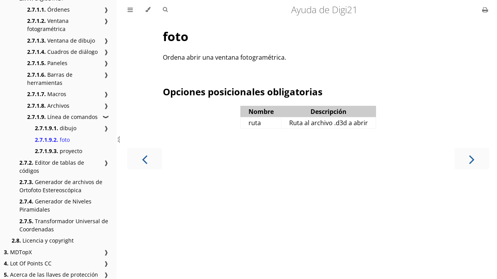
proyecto (58, 151)
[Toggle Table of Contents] (130, 9)
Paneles (47, 63)
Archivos (48, 105)
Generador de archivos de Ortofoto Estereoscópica (60, 186)
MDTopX (18, 252)
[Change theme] (148, 9)
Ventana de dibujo (61, 40)
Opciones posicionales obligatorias (243, 91)
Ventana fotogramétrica (48, 25)
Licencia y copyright (43, 240)
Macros (46, 94)
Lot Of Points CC (28, 263)
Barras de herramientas (49, 78)
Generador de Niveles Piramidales (55, 205)
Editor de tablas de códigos (51, 166)
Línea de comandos (62, 117)
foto (52, 139)
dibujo (55, 128)
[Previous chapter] (144, 158)
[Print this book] (485, 9)
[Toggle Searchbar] (165, 9)
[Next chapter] (471, 158)
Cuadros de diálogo (62, 51)
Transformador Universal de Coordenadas (63, 225)
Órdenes (48, 9)
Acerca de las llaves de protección (51, 274)
